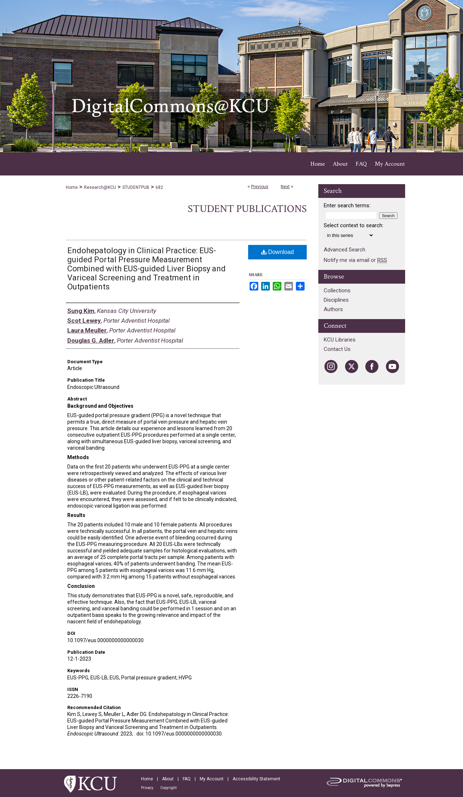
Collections (337, 290)
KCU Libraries (340, 339)
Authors (333, 309)
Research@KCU (100, 187)
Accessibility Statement (256, 778)
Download (277, 252)
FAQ (187, 778)
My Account (212, 778)
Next (285, 186)
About (168, 778)
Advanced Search (344, 249)
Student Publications (247, 209)
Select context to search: (353, 225)
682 (159, 187)
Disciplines (336, 300)
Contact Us (337, 349)
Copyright (168, 788)
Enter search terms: (347, 205)
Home (72, 187)
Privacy (147, 788)
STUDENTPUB (135, 187)
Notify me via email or (355, 260)
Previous (259, 186)
